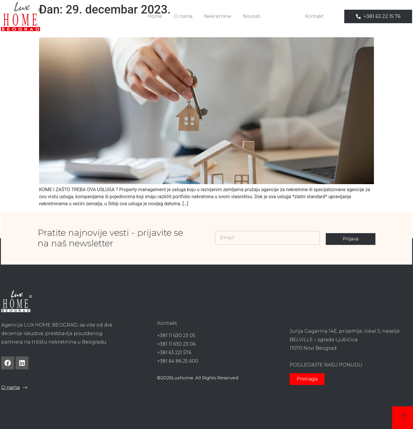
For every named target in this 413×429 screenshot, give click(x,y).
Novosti (251, 16)
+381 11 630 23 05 (176, 335)
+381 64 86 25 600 (177, 361)
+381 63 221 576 (174, 352)
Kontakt (314, 16)
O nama (183, 16)
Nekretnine (217, 16)
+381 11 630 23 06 (176, 344)
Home (155, 16)
